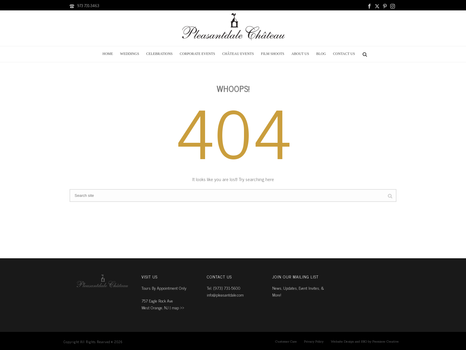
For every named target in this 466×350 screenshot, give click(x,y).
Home (108, 54)
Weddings (129, 54)
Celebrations (159, 54)
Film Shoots (272, 54)
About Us (300, 54)
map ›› (178, 307)
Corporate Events (197, 54)
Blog (321, 54)
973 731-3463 (88, 5)
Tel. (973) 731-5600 (223, 287)
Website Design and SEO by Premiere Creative (365, 342)
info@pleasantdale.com (225, 294)
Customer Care (286, 342)
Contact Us (344, 54)
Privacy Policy (314, 342)
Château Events (238, 54)
